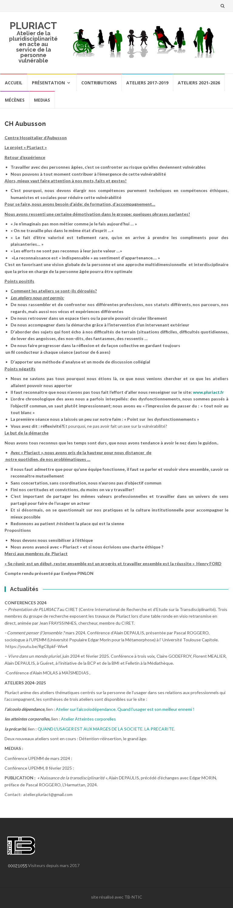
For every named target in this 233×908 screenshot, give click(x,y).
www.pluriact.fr (208, 392)
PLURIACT (33, 25)
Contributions (99, 83)
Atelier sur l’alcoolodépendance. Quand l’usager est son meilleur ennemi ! (125, 709)
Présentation (48, 83)
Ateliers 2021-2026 (199, 83)
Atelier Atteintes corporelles (88, 718)
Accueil (13, 83)
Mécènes (15, 100)
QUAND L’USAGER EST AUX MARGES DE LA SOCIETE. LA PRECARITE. (106, 728)
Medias (42, 100)
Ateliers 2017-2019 (147, 83)
